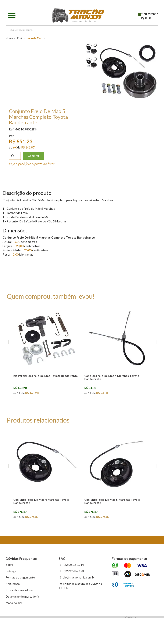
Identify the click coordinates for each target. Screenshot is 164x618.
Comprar (33, 155)
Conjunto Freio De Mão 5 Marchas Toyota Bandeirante (112, 501)
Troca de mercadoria (19, 590)
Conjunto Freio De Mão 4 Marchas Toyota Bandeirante (41, 501)
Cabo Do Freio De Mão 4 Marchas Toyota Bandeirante (111, 377)
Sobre (10, 564)
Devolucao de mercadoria (22, 596)
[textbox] (82, 29)
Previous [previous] (8, 342)
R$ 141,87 (28, 147)
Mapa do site (14, 603)
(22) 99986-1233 (74, 571)
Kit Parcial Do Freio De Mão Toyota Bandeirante (45, 376)
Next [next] (156, 342)
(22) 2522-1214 (73, 564)
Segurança (13, 583)
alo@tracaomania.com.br (79, 577)
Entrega (11, 571)
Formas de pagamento (20, 577)
